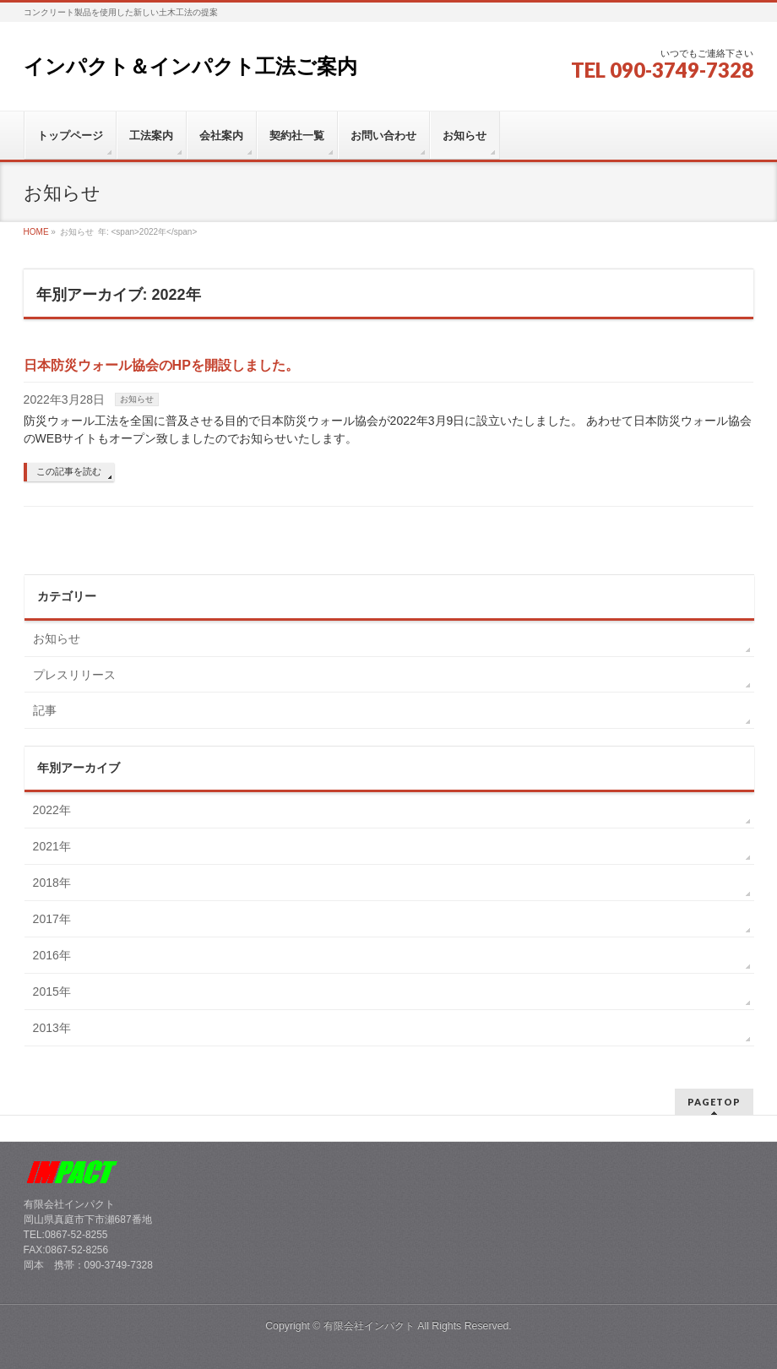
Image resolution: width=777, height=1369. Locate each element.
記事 (45, 710)
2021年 (52, 846)
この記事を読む (68, 471)
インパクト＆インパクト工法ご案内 (190, 66)
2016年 (52, 955)
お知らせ (137, 399)
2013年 (52, 1028)
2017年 (52, 919)
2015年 (52, 991)
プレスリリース (74, 675)
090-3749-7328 (681, 69)
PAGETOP (714, 1101)
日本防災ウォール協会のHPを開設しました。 (161, 365)
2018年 (52, 882)
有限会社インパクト (369, 1326)
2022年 (52, 810)
